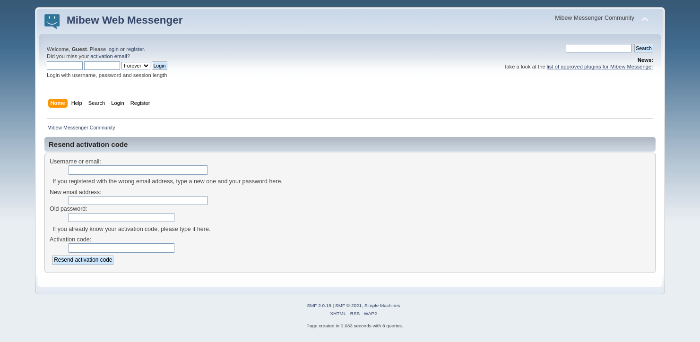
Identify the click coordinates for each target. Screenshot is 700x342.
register (135, 49)
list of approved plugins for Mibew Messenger (600, 66)
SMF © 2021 (348, 305)
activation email (108, 56)
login (113, 49)
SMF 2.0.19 (319, 305)
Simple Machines (382, 305)
